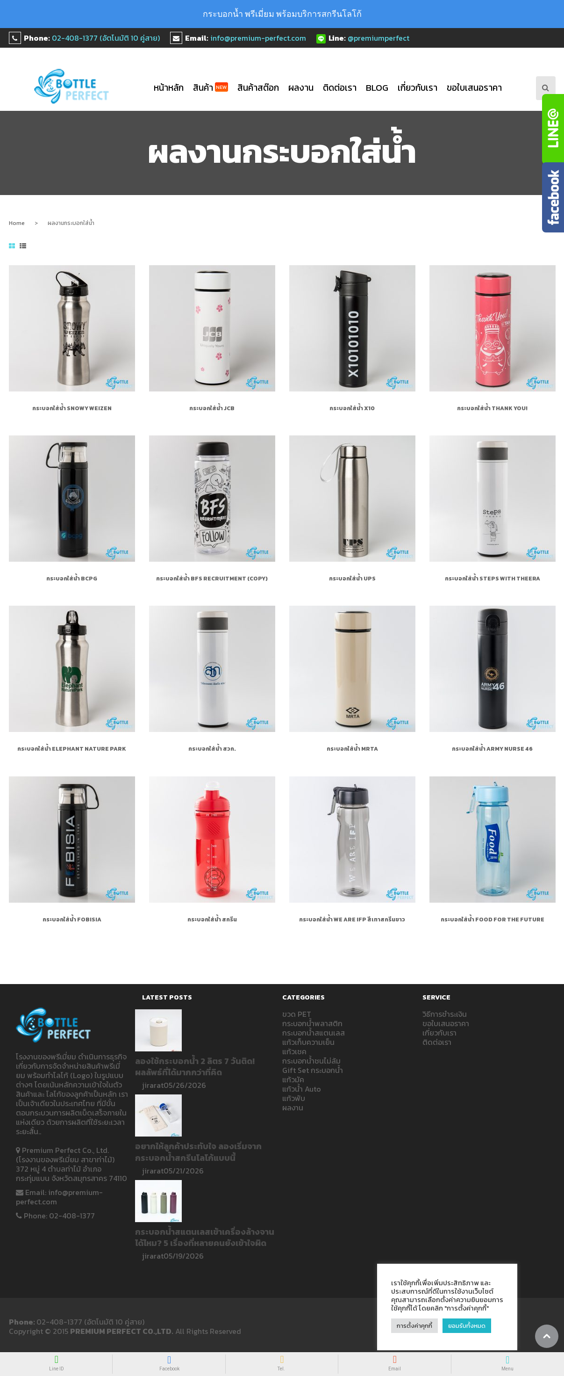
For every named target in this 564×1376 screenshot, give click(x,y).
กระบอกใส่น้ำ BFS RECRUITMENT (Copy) (212, 578)
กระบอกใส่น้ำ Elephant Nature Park (71, 749)
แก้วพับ (293, 1098)
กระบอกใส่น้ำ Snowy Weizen (72, 408)
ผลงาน (301, 87)
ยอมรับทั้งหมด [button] (466, 1325)
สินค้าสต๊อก (258, 87)
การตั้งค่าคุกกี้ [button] (414, 1325)
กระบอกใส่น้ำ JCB (212, 408)
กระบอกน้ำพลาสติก (312, 1023)
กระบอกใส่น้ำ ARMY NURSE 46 (492, 749)
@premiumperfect (378, 37)
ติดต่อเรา (340, 87)
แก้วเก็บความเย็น (308, 1042)
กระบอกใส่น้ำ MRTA (352, 749)
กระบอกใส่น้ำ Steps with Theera (492, 578)
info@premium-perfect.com (258, 37)
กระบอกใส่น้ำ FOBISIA (72, 919)
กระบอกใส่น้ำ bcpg (71, 578)
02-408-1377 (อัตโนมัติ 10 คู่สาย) (106, 37)
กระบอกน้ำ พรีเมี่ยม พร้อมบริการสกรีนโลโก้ (282, 14)
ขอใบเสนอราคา (474, 87)
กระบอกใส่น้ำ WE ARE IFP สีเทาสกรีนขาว (352, 919)
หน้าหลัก (169, 87)
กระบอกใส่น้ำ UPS (352, 578)
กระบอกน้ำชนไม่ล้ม (311, 1060)
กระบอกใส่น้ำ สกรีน (212, 919)
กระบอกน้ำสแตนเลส (313, 1032)
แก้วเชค (294, 1051)
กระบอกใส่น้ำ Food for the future (492, 919)
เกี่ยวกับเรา (417, 87)
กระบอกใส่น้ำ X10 (352, 408)
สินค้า (210, 87)
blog (377, 87)
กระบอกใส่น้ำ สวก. (212, 749)
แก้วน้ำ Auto (301, 1088)
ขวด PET (296, 1014)
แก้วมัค (293, 1079)
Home (17, 223)
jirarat (153, 1085)
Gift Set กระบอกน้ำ (312, 1070)
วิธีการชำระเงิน (444, 1014)
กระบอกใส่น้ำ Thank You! (492, 408)
